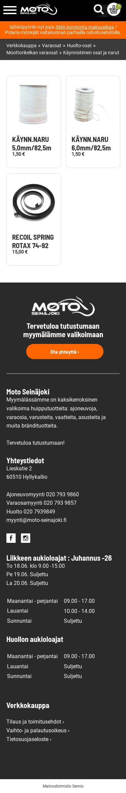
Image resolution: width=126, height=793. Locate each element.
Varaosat (51, 46)
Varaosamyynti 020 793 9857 (41, 503)
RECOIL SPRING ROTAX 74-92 (33, 241)
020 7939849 (39, 511)
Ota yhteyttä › (64, 351)
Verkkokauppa (21, 46)
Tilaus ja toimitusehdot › (35, 721)
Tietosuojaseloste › (28, 739)
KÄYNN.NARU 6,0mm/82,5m (91, 143)
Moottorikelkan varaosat (32, 53)
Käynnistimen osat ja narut (91, 53)
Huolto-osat (79, 46)
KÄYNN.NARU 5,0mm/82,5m (31, 143)
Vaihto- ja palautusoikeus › (38, 730)
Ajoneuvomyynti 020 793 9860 (42, 494)
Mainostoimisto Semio (63, 786)
